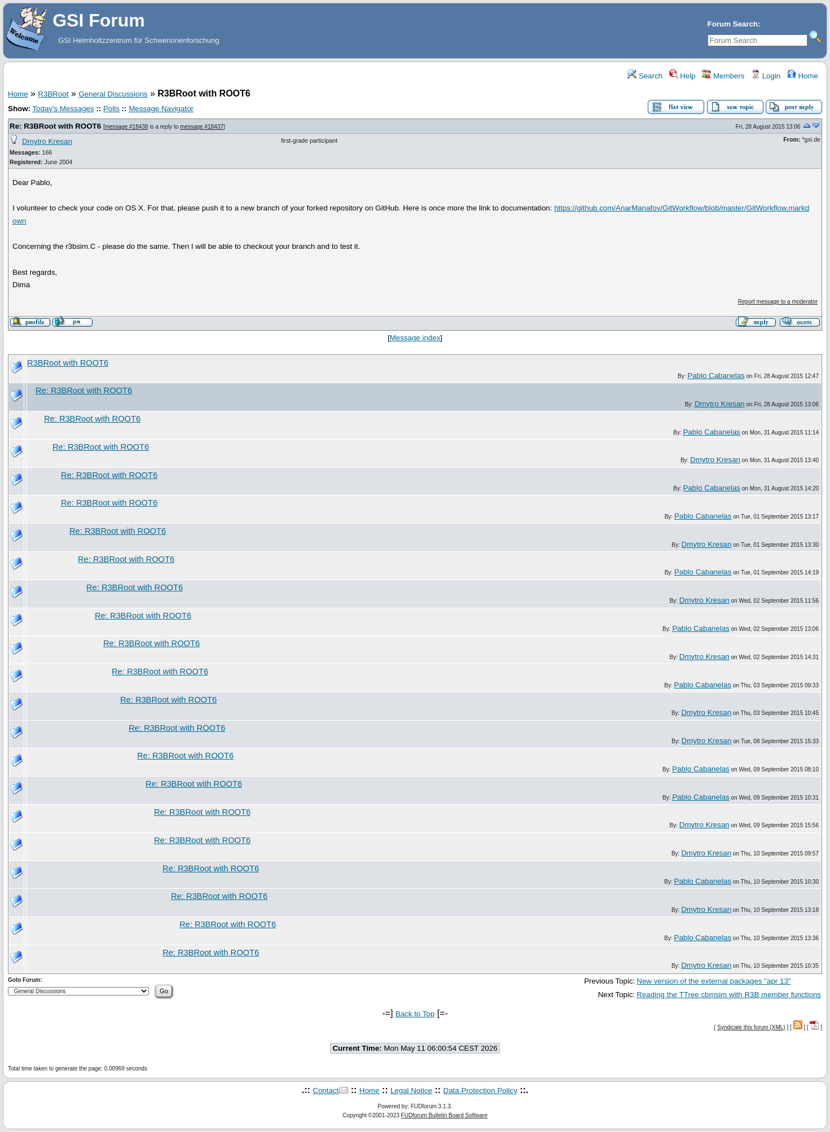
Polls (111, 108)
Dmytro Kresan (47, 141)
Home (802, 76)
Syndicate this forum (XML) (751, 1027)
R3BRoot (53, 94)
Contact (326, 1090)
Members (723, 76)
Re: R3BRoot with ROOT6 (55, 126)
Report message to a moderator (778, 302)
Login (765, 76)
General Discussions (112, 94)
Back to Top (415, 1014)
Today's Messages (63, 108)
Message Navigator (161, 108)
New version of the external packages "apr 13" (713, 981)
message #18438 (126, 127)
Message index (415, 338)
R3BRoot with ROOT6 (67, 362)
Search (644, 76)
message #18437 (201, 127)
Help (682, 76)
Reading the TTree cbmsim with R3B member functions (728, 994)
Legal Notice (411, 1090)
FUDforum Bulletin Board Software (444, 1115)
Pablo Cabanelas (716, 375)
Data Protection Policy (480, 1090)
